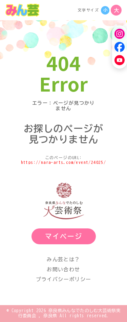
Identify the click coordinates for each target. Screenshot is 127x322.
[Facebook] (119, 47)
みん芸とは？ (63, 259)
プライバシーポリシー (63, 279)
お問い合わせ (63, 269)
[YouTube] (119, 60)
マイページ (63, 236)
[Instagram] (119, 34)
